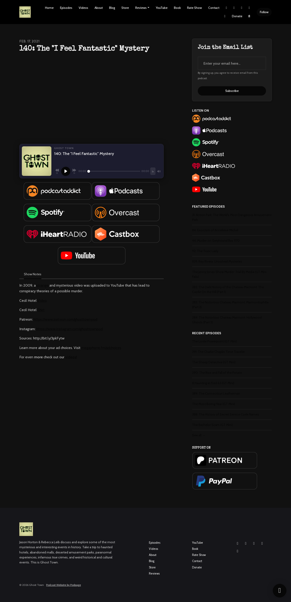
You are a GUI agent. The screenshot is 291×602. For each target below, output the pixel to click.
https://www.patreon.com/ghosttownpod (65, 319)
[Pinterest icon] (237, 551)
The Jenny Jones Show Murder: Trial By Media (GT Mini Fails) (229, 274)
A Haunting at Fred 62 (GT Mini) (213, 383)
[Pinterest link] (225, 16)
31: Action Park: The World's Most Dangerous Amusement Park (231, 217)
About (99, 8)
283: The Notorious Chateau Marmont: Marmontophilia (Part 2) (230, 304)
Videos (83, 8)
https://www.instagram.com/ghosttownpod (69, 329)
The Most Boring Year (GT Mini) (213, 404)
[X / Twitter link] (226, 8)
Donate (237, 16)
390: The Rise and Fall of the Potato (217, 373)
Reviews (141, 8)
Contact (213, 8)
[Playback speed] (153, 171)
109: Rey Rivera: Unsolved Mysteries (217, 261)
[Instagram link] (234, 8)
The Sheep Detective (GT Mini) (214, 362)
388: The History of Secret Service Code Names (225, 414)
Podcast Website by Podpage (63, 585)
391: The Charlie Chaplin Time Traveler (218, 352)
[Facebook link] (242, 8)
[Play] (65, 171)
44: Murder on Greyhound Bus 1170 (216, 240)
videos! (71, 357)
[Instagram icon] (237, 543)
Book (177, 8)
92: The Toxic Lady (205, 251)
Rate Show (194, 8)
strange (42, 285)
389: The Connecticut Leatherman (216, 393)
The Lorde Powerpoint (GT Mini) (214, 341)
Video (42, 300)
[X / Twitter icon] (262, 543)
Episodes (66, 8)
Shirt (41, 310)
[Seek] (113, 171)
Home (49, 8)
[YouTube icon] (254, 543)
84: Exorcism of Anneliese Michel (215, 230)
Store (125, 8)
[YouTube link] (249, 8)
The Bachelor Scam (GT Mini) (212, 425)
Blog (112, 8)
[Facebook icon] (245, 543)
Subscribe (232, 91)
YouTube (162, 8)
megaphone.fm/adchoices (101, 348)
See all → (198, 435)
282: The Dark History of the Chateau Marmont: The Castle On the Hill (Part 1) (228, 289)
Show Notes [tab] (32, 274)
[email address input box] (232, 63)
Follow (264, 12)
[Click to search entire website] (249, 16)
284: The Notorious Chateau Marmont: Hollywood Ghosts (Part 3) (227, 319)
